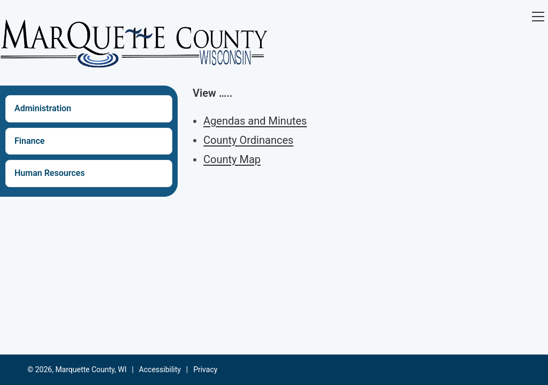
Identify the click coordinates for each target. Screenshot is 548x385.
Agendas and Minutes (255, 120)
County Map (232, 159)
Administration (42, 108)
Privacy (205, 369)
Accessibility (160, 369)
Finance (29, 141)
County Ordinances (248, 140)
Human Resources (49, 173)
